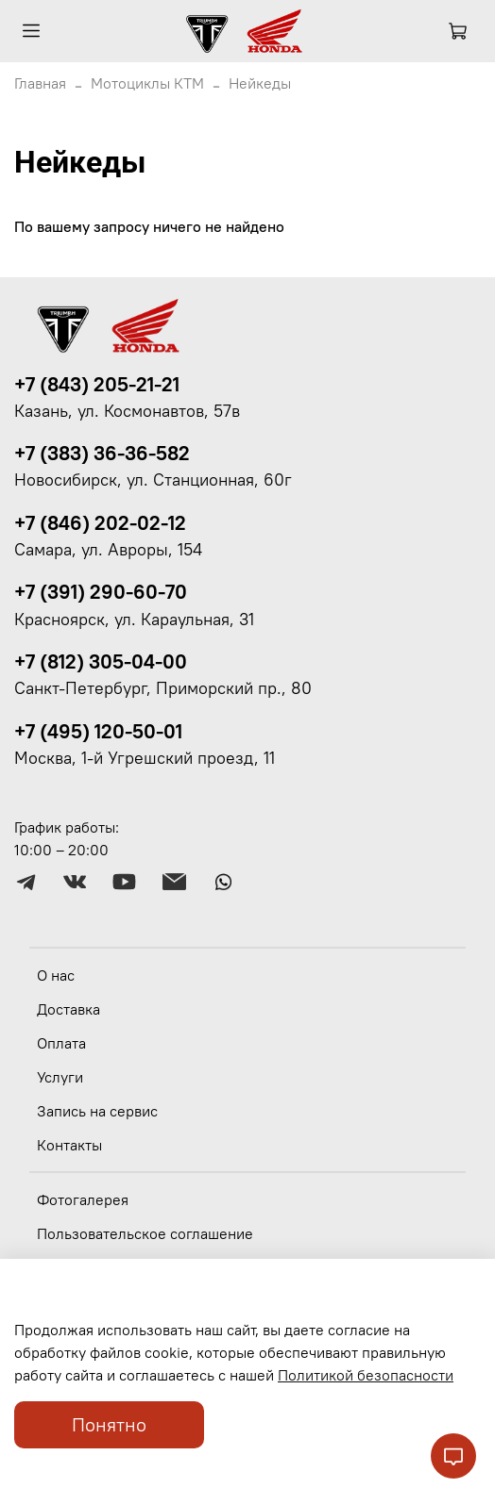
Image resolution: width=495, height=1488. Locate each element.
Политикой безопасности (365, 1374)
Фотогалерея (82, 1199)
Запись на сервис (97, 1110)
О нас (56, 975)
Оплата (61, 1042)
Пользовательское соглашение (145, 1233)
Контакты (69, 1144)
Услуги (60, 1076)
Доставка (68, 1009)
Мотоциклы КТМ (147, 83)
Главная (40, 83)
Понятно (109, 1424)
